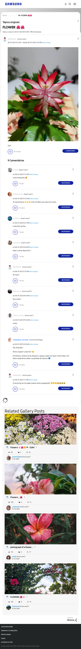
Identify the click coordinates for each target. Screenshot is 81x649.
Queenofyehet (16, 457)
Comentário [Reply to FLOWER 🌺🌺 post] (70, 151)
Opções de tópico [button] (74, 21)
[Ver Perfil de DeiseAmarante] (18, 194)
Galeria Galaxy (46, 42)
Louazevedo (16, 507)
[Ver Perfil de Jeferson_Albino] (18, 315)
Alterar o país (7, 642)
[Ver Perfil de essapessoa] (16, 243)
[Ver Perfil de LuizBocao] (16, 218)
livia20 (14, 556)
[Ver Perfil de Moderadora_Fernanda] (20, 340)
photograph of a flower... (21, 547)
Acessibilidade (7, 627)
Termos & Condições (9, 631)
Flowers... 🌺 (16, 497)
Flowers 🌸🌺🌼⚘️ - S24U (22, 447)
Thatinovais (16, 606)
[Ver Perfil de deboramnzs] (17, 291)
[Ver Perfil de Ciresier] (15, 170)
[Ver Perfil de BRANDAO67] (12, 39)
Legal (3, 638)
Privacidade (6, 634)
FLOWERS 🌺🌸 (17, 597)
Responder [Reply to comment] (66, 183)
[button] (74, 38)
